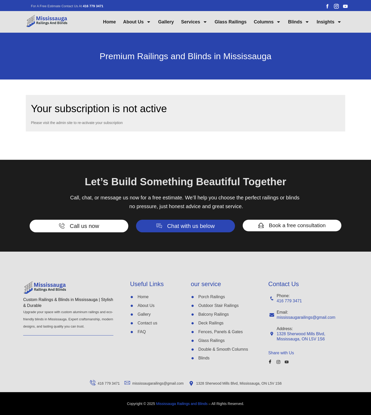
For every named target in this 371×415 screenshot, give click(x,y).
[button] (79, 226)
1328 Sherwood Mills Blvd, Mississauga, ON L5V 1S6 (301, 336)
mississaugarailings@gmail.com (306, 317)
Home (109, 21)
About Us (137, 22)
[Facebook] (271, 361)
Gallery (166, 21)
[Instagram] (279, 361)
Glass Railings (231, 21)
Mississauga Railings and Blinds (182, 404)
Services (194, 22)
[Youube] (288, 361)
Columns (267, 22)
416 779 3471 (289, 301)
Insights (329, 22)
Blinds (298, 22)
